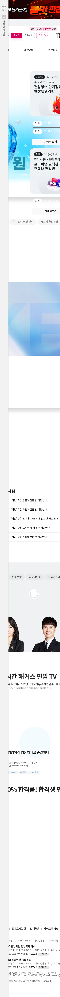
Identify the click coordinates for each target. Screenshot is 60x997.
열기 (4, 27)
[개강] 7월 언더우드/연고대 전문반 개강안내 (34, 518)
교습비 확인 (43, 954)
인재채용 (35, 928)
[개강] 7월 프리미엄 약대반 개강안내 (30, 527)
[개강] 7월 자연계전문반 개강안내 (29, 509)
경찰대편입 (35, 577)
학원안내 (5, 50)
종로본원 (28, 35)
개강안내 (29, 50)
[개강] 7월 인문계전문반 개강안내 (29, 500)
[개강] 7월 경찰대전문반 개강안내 (29, 537)
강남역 (17, 35)
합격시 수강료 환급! (43, 29)
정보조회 (52, 973)
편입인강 (42, 35)
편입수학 (17, 577)
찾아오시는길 (19, 928)
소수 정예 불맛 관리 (22, 221)
